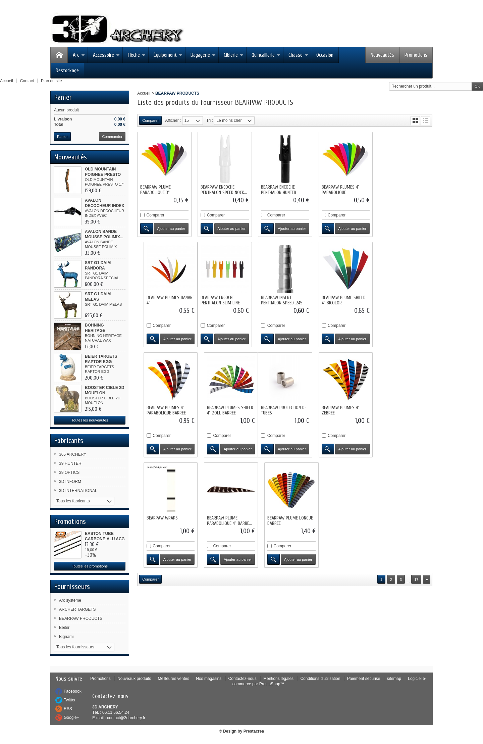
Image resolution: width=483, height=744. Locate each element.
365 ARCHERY (72, 454)
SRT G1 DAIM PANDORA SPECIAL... (98, 268)
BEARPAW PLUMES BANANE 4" (405, 189)
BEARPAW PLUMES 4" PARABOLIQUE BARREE (340, 299)
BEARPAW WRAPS (276, 407)
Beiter (64, 627)
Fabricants (68, 440)
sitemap (394, 678)
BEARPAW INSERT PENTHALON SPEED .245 (221, 299)
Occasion (324, 55)
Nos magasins (208, 678)
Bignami (66, 636)
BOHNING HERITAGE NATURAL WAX (99, 330)
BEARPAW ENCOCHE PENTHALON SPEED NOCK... (224, 189)
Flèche (137, 55)
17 (416, 469)
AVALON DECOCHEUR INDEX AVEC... (104, 205)
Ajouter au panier (171, 229)
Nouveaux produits (134, 678)
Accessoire (106, 55)
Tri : (209, 120)
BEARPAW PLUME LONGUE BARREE (404, 409)
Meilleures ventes (173, 678)
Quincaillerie (266, 55)
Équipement (168, 55)
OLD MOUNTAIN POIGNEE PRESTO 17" (103, 174)
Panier (63, 97)
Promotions (416, 55)
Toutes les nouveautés (89, 420)
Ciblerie (234, 55)
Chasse (298, 55)
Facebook (73, 691)
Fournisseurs (72, 586)
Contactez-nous (242, 678)
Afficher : (173, 120)
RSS (68, 708)
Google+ (71, 717)
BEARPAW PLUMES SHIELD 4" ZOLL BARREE (404, 299)
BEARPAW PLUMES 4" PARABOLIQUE (340, 189)
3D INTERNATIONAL (78, 490)
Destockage (67, 70)
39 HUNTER (70, 463)
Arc (79, 55)
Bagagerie (203, 55)
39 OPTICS (69, 472)
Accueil (143, 93)
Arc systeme (70, 600)
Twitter (69, 700)
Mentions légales (278, 678)
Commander (112, 137)
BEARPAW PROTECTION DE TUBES (163, 409)
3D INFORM (70, 481)
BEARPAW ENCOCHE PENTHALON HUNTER (278, 189)
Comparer (155, 215)
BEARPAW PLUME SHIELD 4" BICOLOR (283, 299)
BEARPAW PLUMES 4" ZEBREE (219, 409)
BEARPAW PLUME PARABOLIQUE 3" (155, 189)
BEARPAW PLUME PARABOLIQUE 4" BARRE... (343, 409)
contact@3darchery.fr (126, 717)
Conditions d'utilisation (320, 678)
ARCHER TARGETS (77, 609)
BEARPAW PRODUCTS (80, 618)
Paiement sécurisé (363, 678)
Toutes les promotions (90, 566)
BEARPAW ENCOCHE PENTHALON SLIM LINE (159, 299)
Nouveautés (382, 55)
